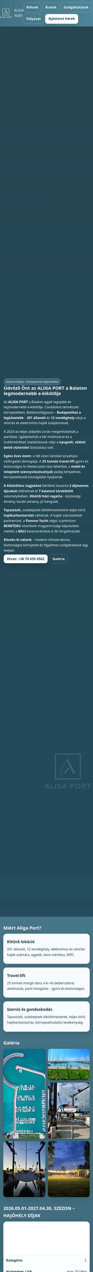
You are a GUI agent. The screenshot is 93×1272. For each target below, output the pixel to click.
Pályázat (33, 19)
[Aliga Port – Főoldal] (12, 13)
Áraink (51, 7)
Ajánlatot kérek (61, 18)
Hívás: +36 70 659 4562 (25, 559)
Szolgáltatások (76, 7)
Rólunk (32, 7)
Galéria (59, 559)
